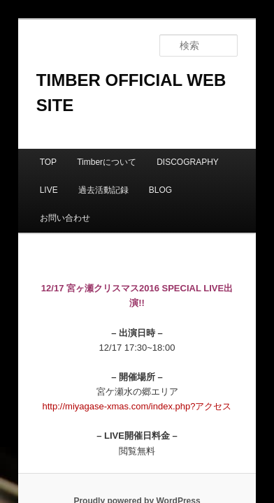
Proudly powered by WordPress (136, 413)
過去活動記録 (49, 145)
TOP (32, 117)
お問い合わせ (163, 145)
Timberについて (91, 117)
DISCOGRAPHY (172, 117)
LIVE (233, 117)
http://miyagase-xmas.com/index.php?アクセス (137, 319)
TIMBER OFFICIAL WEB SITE (137, 60)
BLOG (106, 145)
